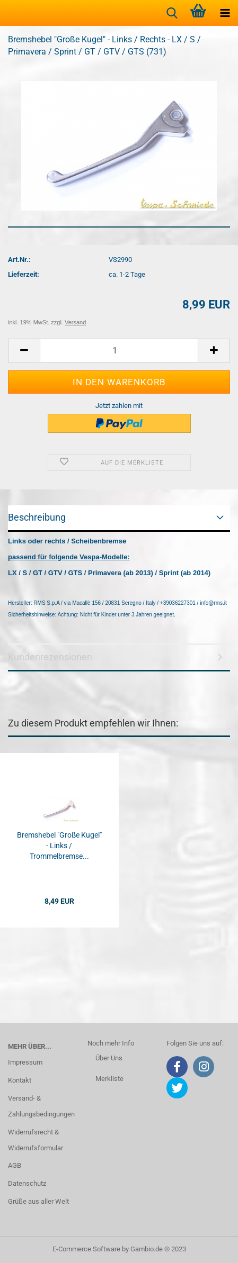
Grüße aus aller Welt (38, 1201)
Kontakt (19, 1080)
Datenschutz (27, 1183)
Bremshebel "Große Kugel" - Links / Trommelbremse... (59, 845)
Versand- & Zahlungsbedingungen (40, 1106)
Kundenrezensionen (50, 656)
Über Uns (108, 1058)
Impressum (25, 1062)
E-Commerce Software (86, 1249)
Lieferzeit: (23, 274)
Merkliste (109, 1079)
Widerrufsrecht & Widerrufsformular (35, 1140)
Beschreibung (37, 517)
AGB (14, 1165)
